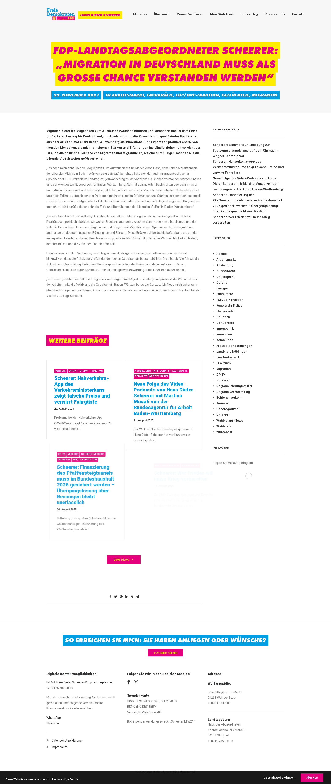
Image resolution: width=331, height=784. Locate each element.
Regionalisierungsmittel (234, 386)
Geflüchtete (235, 95)
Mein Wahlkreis (222, 14)
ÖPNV (87, 371)
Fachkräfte (160, 95)
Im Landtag (249, 14)
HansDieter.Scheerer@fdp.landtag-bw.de (84, 682)
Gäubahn (223, 317)
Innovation (224, 334)
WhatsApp (53, 718)
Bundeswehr (225, 271)
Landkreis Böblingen (231, 351)
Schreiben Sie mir (166, 653)
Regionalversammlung (233, 392)
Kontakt (298, 14)
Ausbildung (161, 371)
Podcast (159, 376)
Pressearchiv (275, 14)
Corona (221, 282)
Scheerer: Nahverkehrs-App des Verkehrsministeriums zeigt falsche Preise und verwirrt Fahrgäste (97, 390)
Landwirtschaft (227, 357)
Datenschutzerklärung (67, 740)
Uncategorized (227, 409)
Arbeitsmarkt (128, 95)
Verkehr (76, 371)
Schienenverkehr (229, 397)
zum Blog (124, 559)
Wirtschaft (180, 371)
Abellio (221, 254)
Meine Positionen (189, 14)
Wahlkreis (223, 426)
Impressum (59, 747)
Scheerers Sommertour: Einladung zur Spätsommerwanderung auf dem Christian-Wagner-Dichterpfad (245, 150)
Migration (264, 95)
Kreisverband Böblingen (234, 346)
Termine (222, 403)
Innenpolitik (225, 328)
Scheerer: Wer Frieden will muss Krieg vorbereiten (241, 219)
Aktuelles (140, 14)
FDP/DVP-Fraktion (197, 95)
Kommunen (224, 340)
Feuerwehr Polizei (229, 305)
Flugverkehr (225, 311)
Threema (52, 723)
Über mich (162, 14)
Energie (222, 288)
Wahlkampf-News (229, 421)
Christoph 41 (226, 277)
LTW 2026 (223, 363)
